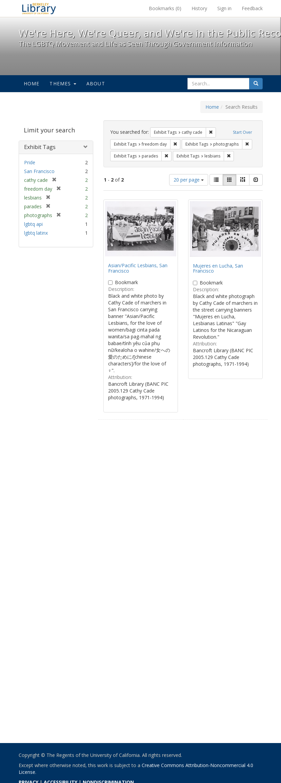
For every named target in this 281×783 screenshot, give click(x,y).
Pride (29, 162)
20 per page (189, 179)
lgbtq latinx (36, 233)
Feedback (252, 8)
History (199, 8)
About (95, 83)
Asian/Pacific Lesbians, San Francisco (137, 268)
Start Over (242, 132)
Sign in (224, 8)
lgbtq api (33, 224)
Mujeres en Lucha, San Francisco (218, 268)
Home (32, 83)
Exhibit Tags (40, 147)
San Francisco (39, 171)
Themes (62, 83)
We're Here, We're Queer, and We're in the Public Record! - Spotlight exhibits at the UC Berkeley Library (39, 8)
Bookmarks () (165, 8)
